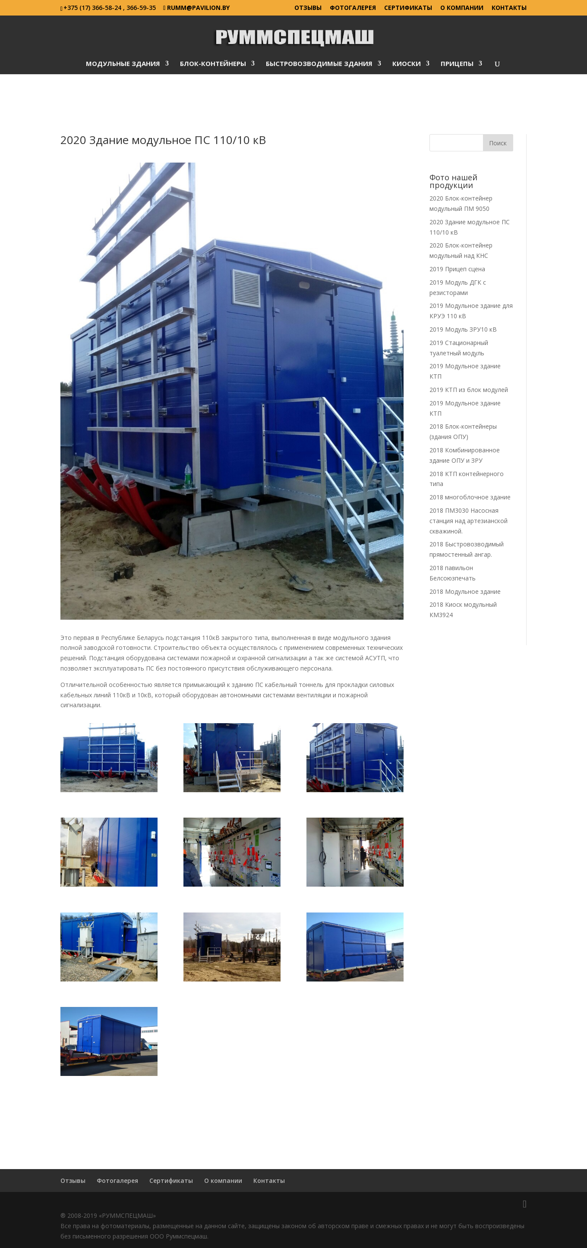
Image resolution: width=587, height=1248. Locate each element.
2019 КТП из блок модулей (468, 390)
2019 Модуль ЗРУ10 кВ (463, 329)
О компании (461, 8)
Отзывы (308, 8)
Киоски (406, 64)
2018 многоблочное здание (470, 497)
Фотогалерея (353, 8)
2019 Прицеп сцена (457, 269)
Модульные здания (123, 64)
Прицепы (457, 64)
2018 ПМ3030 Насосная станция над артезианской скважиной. (468, 520)
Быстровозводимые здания (319, 64)
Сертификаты (408, 8)
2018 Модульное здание (465, 591)
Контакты (509, 8)
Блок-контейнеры (213, 64)
